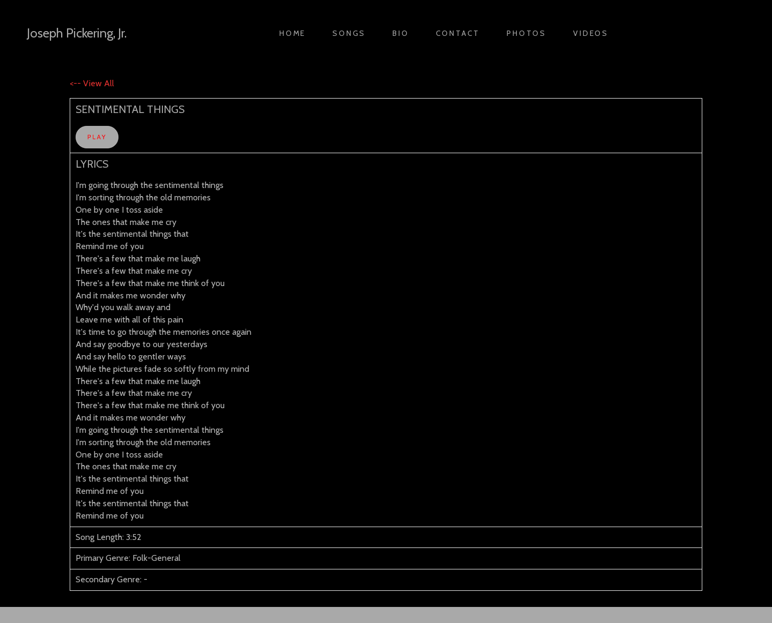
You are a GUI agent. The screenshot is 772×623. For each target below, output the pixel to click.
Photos (526, 33)
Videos (590, 33)
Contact (458, 33)
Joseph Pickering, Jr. (77, 33)
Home (292, 33)
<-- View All (92, 83)
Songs (349, 33)
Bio (400, 33)
